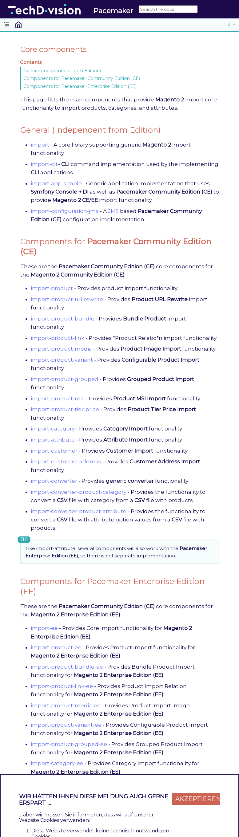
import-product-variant (62, 360)
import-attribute (53, 440)
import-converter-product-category (78, 492)
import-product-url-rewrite (67, 299)
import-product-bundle (62, 319)
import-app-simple (56, 183)
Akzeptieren (197, 796)
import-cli (44, 164)
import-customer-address (66, 461)
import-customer (54, 451)
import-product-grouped (64, 379)
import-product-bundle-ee (67, 667)
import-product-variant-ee (66, 725)
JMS (113, 211)
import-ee (44, 628)
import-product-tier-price (65, 409)
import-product (52, 288)
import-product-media (61, 349)
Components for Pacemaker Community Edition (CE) (81, 78)
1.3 (227, 25)
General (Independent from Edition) (62, 70)
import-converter (54, 481)
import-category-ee (57, 763)
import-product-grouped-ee (69, 744)
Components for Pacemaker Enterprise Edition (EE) (80, 86)
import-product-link (57, 338)
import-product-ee (56, 647)
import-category (53, 429)
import (40, 145)
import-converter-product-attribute (78, 511)
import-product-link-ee (62, 686)
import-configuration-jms (65, 211)
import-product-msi (58, 398)
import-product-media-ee (66, 705)
